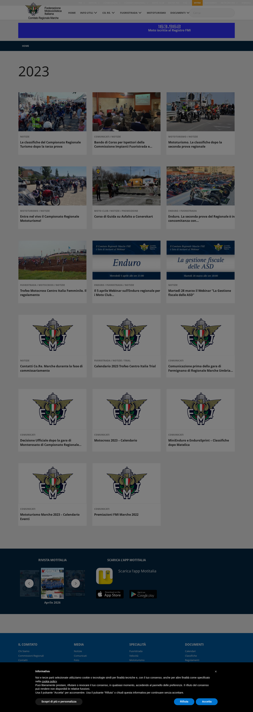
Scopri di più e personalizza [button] (58, 701)
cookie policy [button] (49, 681)
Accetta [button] (207, 701)
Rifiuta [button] (184, 701)
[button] (216, 671)
